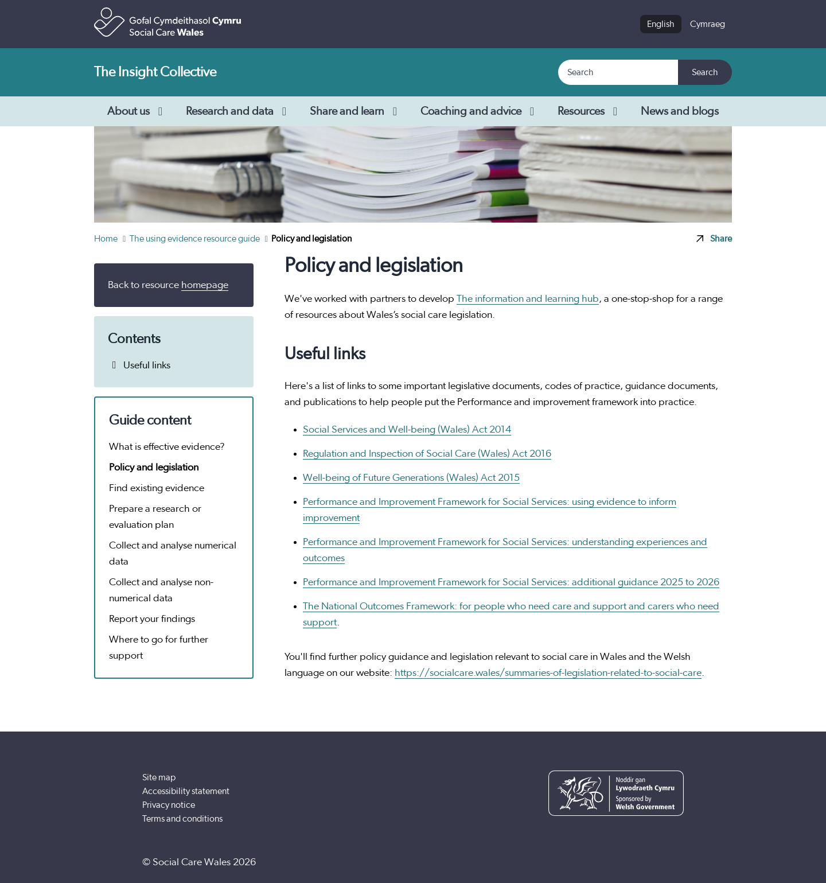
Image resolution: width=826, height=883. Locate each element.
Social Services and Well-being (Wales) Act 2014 (407, 430)
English (661, 24)
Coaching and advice (479, 111)
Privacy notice (168, 805)
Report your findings (152, 619)
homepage (204, 285)
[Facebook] (601, 862)
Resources (590, 111)
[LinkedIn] (671, 862)
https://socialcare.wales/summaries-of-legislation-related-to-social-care (548, 673)
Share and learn (356, 111)
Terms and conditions (182, 818)
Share (714, 238)
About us (137, 111)
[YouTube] (636, 862)
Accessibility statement (185, 791)
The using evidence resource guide (196, 238)
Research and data (238, 111)
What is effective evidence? (167, 447)
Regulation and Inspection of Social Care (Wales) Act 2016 (427, 454)
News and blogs (680, 111)
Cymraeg (707, 24)
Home (106, 238)
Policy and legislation (153, 467)
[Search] (618, 72)
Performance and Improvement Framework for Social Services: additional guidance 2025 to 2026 (511, 582)
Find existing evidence (156, 488)
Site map (159, 777)
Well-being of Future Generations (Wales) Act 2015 (411, 478)
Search (705, 72)
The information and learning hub (528, 299)
